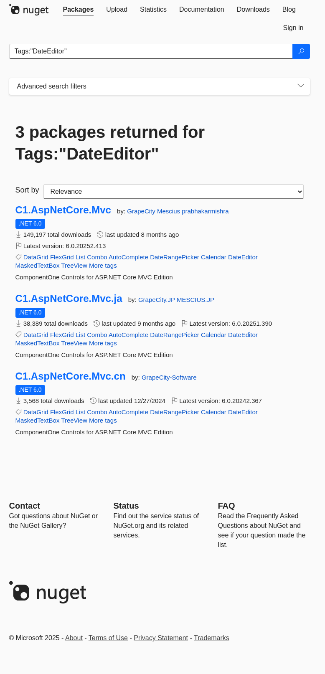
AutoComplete (128, 257)
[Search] (301, 51)
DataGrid (35, 257)
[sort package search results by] (173, 191)
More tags (103, 265)
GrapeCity (142, 211)
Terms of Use (108, 637)
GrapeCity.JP (157, 299)
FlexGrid (62, 257)
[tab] (78, 9)
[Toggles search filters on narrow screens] (301, 86)
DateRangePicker (174, 257)
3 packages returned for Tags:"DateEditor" (110, 143)
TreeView (74, 265)
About (74, 637)
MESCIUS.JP (195, 299)
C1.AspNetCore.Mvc (63, 210)
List (80, 257)
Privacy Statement (161, 637)
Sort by (27, 190)
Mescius (169, 211)
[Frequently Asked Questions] (226, 505)
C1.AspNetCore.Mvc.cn (70, 376)
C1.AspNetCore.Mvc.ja (68, 298)
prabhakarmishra (205, 211)
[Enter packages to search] (151, 51)
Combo (97, 257)
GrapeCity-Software (169, 377)
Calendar (213, 257)
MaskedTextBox (37, 265)
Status (126, 505)
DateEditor (243, 257)
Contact (24, 505)
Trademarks (211, 637)
